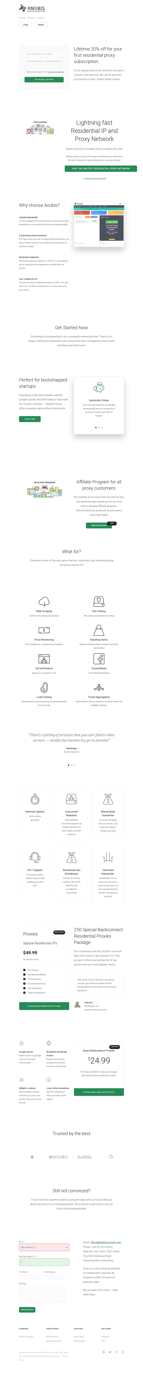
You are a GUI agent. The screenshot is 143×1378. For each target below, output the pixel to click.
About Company (26, 1343)
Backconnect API (53, 1347)
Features (31, 17)
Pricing (22, 17)
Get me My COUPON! (44, 80)
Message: (22, 1290)
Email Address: (50, 1278)
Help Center (79, 1343)
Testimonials (79, 1347)
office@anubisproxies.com (105, 1248)
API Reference (52, 1343)
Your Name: (23, 1278)
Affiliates (105, 1343)
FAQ (103, 1347)
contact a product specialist (95, 174)
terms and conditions (56, 72)
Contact (40, 17)
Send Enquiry (27, 1316)
